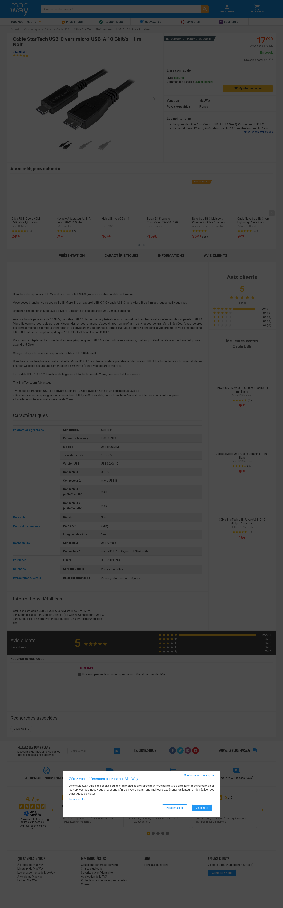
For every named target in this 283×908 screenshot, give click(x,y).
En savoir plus (77, 799)
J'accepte (202, 807)
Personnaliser (174, 807)
